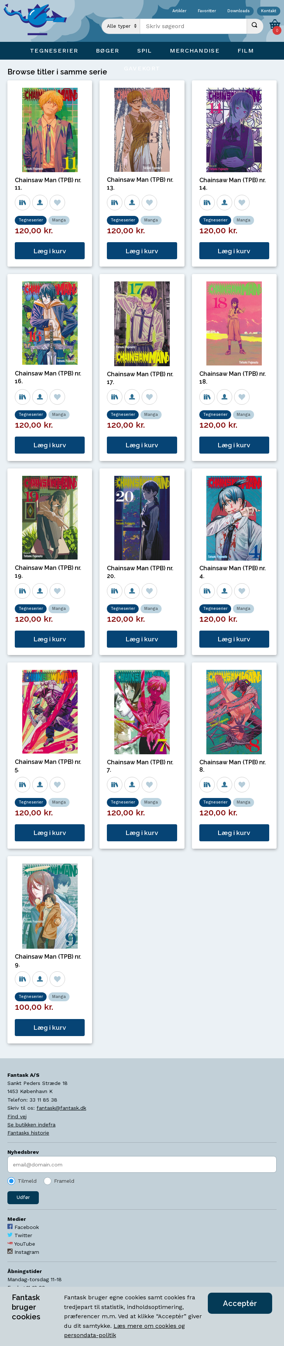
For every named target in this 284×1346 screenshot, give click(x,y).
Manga (59, 220)
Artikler (179, 11)
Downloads (238, 11)
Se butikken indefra (31, 1125)
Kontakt (268, 11)
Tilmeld (27, 1181)
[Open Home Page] (39, 21)
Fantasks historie (28, 1133)
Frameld (64, 1181)
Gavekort (142, 68)
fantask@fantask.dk (61, 1108)
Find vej (17, 1116)
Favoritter (207, 11)
